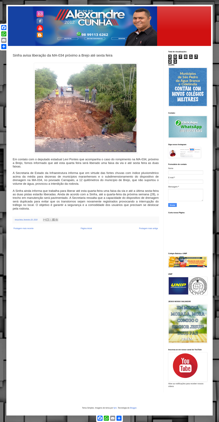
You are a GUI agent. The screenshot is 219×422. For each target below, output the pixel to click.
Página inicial (86, 228)
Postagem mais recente (23, 228)
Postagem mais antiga (148, 228)
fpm (115, 408)
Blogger (133, 408)
